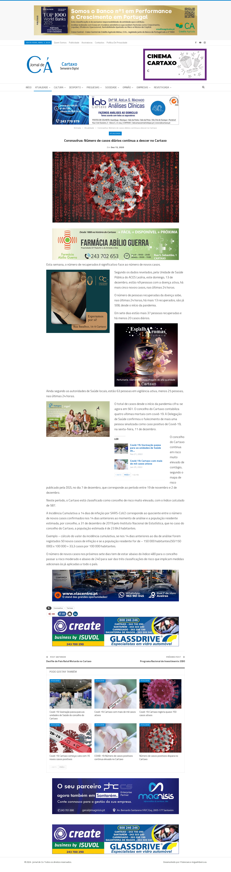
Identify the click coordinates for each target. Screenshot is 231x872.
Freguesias (93, 87)
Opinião (127, 87)
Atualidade (41, 87)
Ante (118, 479)
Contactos (99, 42)
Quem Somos (60, 42)
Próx (127, 479)
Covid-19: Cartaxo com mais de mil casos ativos (146, 467)
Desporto (75, 87)
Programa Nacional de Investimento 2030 (162, 666)
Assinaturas (87, 42)
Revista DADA (161, 87)
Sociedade (111, 87)
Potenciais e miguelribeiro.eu (193, 867)
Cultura (58, 87)
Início (29, 87)
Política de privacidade (117, 42)
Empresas (142, 87)
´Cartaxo (70, 613)
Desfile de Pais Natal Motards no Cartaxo (68, 666)
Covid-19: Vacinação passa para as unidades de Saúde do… (145, 452)
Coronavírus (58, 613)
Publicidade (74, 42)
